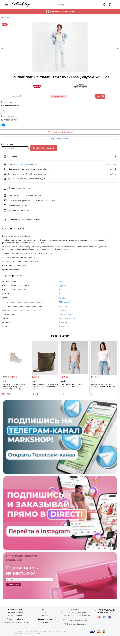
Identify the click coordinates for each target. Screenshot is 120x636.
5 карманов (64, 327)
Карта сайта (45, 622)
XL (92, 394)
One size (36, 394)
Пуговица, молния (67, 318)
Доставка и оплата (15, 612)
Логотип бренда (66, 314)
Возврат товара (15, 616)
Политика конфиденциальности (15, 622)
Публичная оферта (15, 619)
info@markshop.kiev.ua (76, 624)
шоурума (25, 164)
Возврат (20, 220)
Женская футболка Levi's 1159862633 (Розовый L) (71, 385)
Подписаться (13, 584)
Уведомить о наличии (43, 148)
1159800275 (80, 87)
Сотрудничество (45, 619)
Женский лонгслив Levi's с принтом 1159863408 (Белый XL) (103, 386)
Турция (62, 286)
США (61, 290)
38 (4, 394)
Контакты (45, 616)
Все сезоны (64, 306)
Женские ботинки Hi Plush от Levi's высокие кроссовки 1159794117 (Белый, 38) (15, 386)
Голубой (3, 124)
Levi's (61, 281)
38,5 (8, 394)
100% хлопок (64, 302)
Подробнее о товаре (57, 139)
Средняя (63, 323)
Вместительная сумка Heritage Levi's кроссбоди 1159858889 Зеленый (45, 386)
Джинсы (62, 310)
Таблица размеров (62, 132)
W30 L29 (63, 294)
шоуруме (25, 196)
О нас (45, 612)
